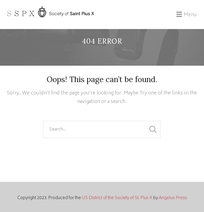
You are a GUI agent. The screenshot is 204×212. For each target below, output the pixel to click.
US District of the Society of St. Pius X (117, 198)
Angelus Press (173, 198)
